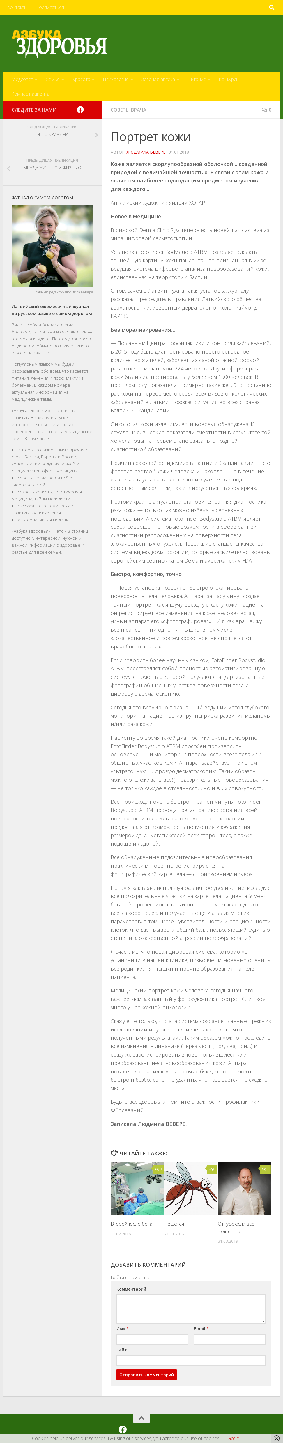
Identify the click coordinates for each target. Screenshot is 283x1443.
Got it (233, 1438)
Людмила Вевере (146, 152)
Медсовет (22, 79)
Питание (197, 79)
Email (201, 1328)
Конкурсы (229, 79)
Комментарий (131, 1289)
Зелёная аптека (158, 79)
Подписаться (50, 7)
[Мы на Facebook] (80, 109)
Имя (122, 1328)
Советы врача (128, 110)
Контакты (17, 7)
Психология (116, 79)
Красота (81, 79)
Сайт (121, 1350)
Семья (53, 79)
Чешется (174, 1223)
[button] (155, 1276)
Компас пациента (30, 94)
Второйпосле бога (131, 1223)
